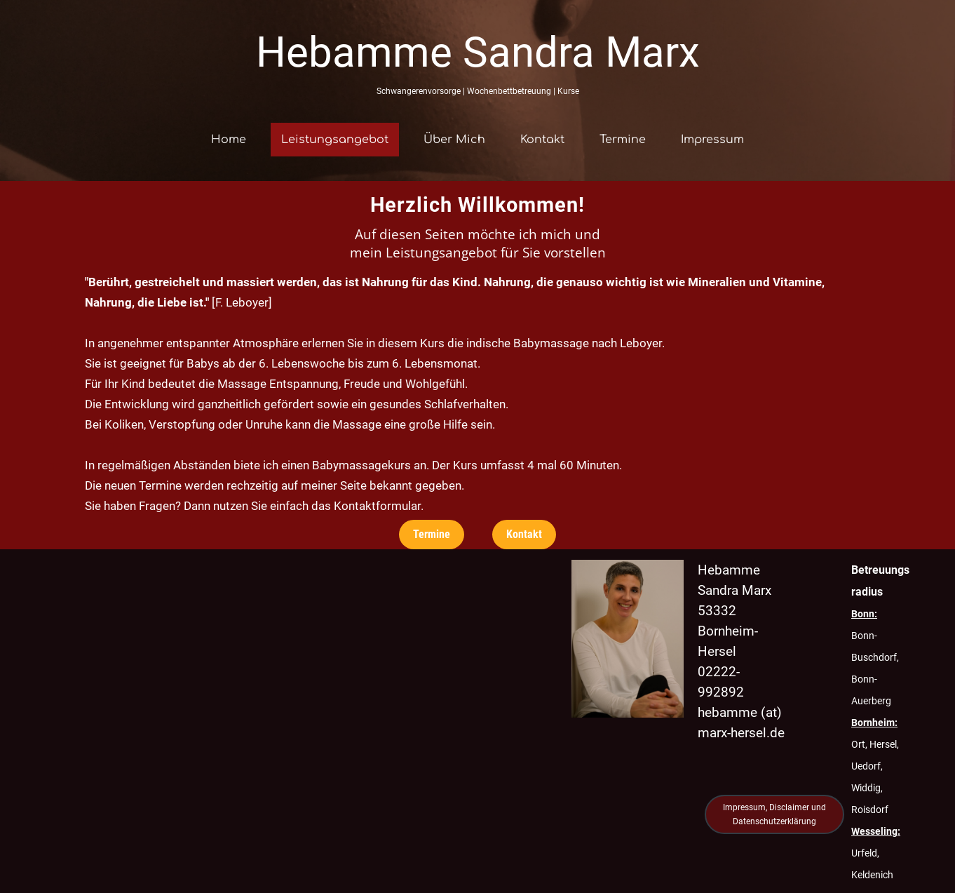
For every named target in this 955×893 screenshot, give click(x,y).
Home (228, 139)
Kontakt (542, 139)
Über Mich (454, 139)
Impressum (712, 139)
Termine (623, 139)
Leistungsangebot (334, 139)
